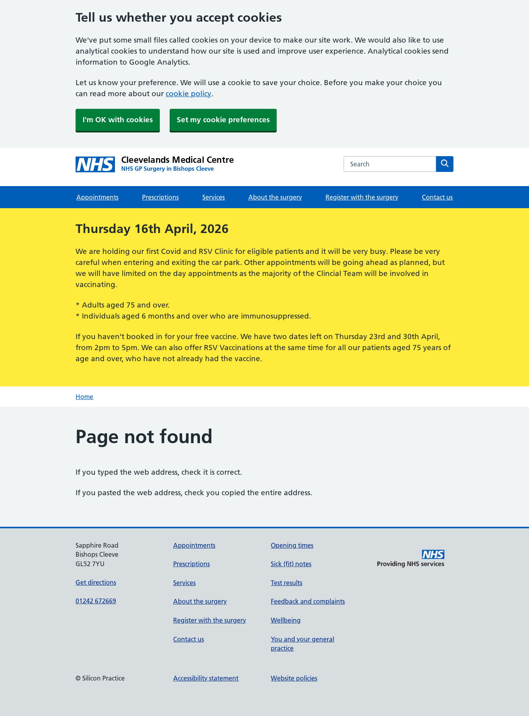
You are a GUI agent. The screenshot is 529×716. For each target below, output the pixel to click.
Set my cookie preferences (223, 119)
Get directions (96, 582)
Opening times (292, 545)
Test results (286, 583)
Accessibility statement (206, 678)
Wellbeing (286, 620)
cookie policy (188, 93)
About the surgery (275, 197)
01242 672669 (96, 601)
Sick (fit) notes (291, 564)
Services (213, 197)
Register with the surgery (362, 197)
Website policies (294, 678)
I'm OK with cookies (118, 119)
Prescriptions (160, 197)
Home (84, 397)
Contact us (437, 197)
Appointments (97, 197)
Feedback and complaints (308, 601)
